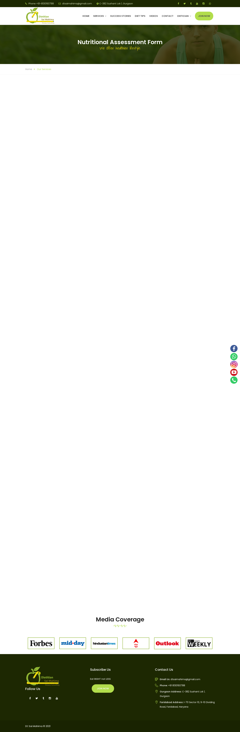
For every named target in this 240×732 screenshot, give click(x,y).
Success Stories (120, 16)
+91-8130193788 (45, 3)
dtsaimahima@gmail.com (77, 3)
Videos (153, 16)
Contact (167, 16)
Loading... (120, 338)
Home (85, 16)
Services (98, 16)
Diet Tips (140, 16)
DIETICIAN (183, 16)
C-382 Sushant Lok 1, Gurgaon (116, 3)
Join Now (204, 16)
